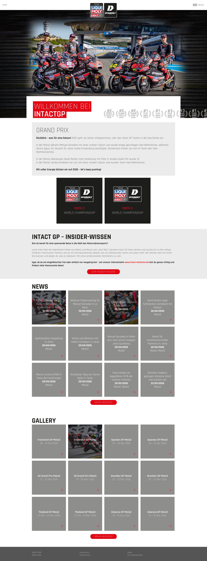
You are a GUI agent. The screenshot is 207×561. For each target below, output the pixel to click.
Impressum (84, 552)
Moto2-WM (36, 552)
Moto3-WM (36, 555)
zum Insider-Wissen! (103, 271)
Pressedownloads (135, 555)
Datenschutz (85, 555)
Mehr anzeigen (103, 402)
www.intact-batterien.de (137, 262)
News (129, 552)
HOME (4, 5)
